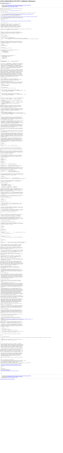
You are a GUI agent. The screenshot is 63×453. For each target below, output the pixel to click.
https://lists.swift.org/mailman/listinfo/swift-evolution (10, 18)
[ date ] (9, 6)
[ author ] (16, 6)
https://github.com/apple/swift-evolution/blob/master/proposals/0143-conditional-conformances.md (18, 15)
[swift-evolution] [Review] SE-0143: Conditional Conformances (14, 449)
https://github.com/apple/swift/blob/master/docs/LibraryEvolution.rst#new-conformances (17, 381)
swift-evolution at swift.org (5, 442)
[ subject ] (13, 6)
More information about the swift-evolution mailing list (7, 452)
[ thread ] (11, 6)
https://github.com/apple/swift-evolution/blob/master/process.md (11, 436)
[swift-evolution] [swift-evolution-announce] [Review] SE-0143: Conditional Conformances (19, 5)
